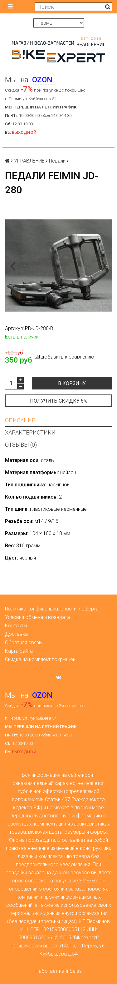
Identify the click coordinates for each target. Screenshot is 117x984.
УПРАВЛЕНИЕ (29, 161)
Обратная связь (23, 642)
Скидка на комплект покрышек (40, 659)
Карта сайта (19, 651)
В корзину (72, 383)
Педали (57, 161)
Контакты (16, 626)
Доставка (16, 634)
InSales (74, 971)
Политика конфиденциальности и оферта (52, 609)
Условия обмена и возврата (37, 617)
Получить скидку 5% (58, 401)
